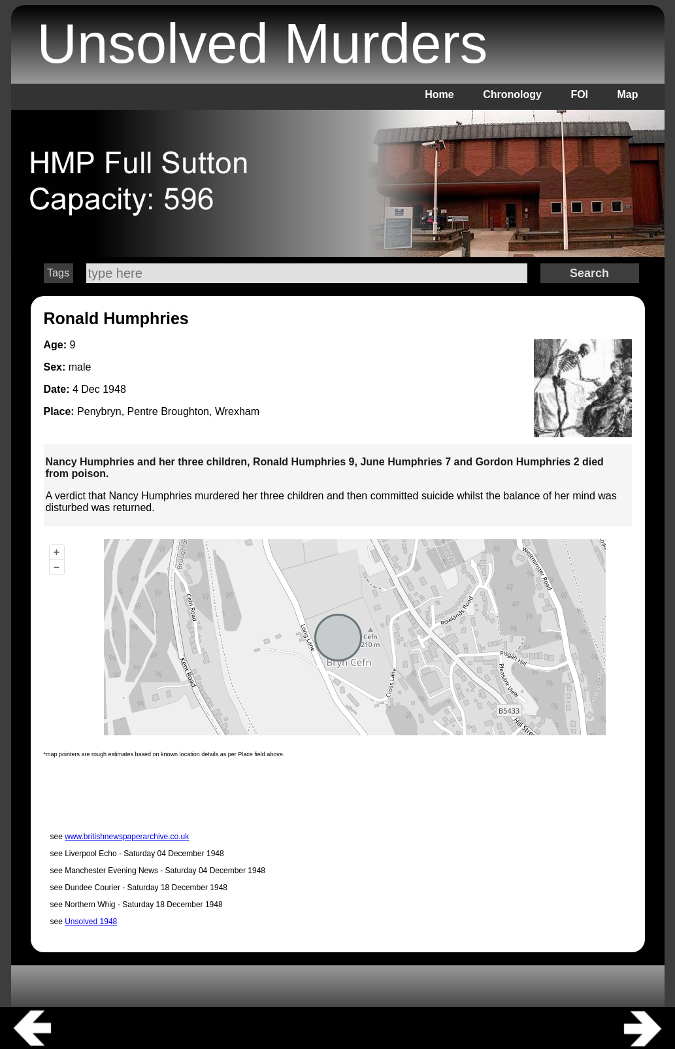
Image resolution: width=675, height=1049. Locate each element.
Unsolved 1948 (91, 921)
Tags (58, 272)
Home (439, 94)
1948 (114, 389)
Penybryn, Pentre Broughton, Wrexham (168, 411)
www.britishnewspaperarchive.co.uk (127, 836)
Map (627, 94)
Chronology (512, 94)
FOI (579, 94)
